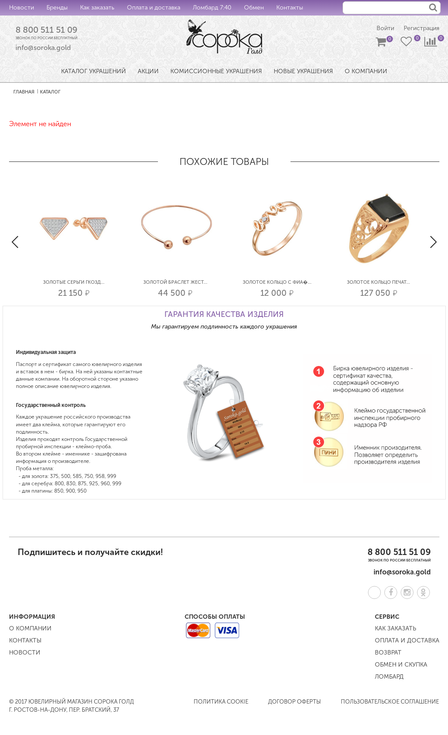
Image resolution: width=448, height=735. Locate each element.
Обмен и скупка (401, 664)
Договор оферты (294, 701)
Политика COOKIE (221, 701)
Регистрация (421, 28)
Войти (385, 28)
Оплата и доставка (153, 7)
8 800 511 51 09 (46, 30)
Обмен (254, 7)
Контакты (289, 7)
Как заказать (97, 7)
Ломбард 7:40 (212, 7)
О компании (30, 628)
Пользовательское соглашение (390, 701)
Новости (21, 7)
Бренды (57, 7)
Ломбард (389, 676)
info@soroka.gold (43, 47)
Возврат (388, 652)
